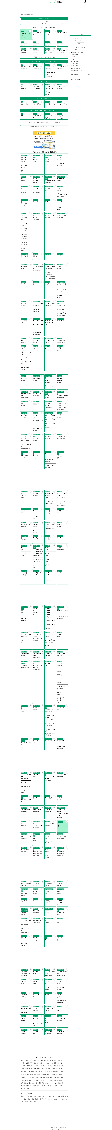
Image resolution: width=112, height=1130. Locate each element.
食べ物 (40, 1071)
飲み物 (45, 1066)
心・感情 (74, 50)
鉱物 (32, 1071)
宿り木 (54, 1096)
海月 (35, 1102)
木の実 (26, 1102)
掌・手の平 (43, 1099)
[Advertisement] (56, 8)
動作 (22, 1060)
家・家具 (50, 1066)
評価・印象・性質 (33, 1077)
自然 (55, 1060)
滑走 (29, 1099)
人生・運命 (33, 1060)
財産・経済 (50, 1060)
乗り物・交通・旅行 (38, 1086)
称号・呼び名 (37, 1068)
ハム (48, 1099)
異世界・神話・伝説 (52, 1074)
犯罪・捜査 (37, 1074)
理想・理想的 (35, 1099)
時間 (43, 1068)
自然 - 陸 (45, 1071)
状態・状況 (32, 1080)
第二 (35, 1096)
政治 (24, 1074)
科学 (28, 1088)
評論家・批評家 (42, 1096)
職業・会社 (39, 1080)
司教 (25, 1099)
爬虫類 (53, 1068)
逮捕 (62, 1096)
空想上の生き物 (31, 1066)
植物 (55, 1080)
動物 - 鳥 (43, 1060)
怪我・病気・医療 (58, 1066)
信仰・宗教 (25, 1080)
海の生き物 (59, 1068)
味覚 (58, 1077)
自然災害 (26, 1060)
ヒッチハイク (57, 1099)
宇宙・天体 (32, 1083)
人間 (39, 1060)
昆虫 (62, 1077)
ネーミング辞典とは (76, 79)
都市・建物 (43, 1063)
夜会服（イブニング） (27, 1096)
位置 (36, 1071)
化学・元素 (53, 1077)
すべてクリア (80, 43)
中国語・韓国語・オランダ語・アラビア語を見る (44, 127)
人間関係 (43, 1074)
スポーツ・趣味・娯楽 (55, 1083)
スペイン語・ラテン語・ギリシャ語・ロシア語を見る (44, 122)
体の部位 (59, 1080)
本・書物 (48, 1068)
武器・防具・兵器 (44, 1077)
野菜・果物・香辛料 (27, 1068)
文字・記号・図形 (48, 1080)
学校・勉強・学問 (54, 1071)
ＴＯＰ (48, 1127)
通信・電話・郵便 (43, 1083)
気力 (63, 1099)
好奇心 (49, 1096)
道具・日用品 (24, 1083)
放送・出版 (39, 1066)
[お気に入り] (30, 31)
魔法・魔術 (30, 1074)
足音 (59, 1096)
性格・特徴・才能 (25, 1071)
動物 (48, 1063)
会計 (31, 1102)
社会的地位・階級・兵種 (29, 1063)
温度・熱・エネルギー (52, 1086)
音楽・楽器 (53, 1063)
